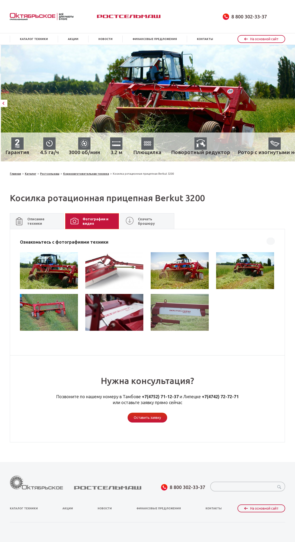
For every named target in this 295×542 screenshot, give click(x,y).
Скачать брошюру (146, 221)
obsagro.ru (42, 16)
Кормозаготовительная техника (86, 173)
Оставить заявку (147, 418)
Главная (15, 173)
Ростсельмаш (129, 16)
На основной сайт (261, 39)
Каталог (30, 173)
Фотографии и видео (95, 221)
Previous (3, 103)
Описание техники (35, 221)
